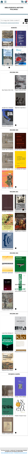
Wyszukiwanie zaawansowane (7, 22)
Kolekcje (17, 22)
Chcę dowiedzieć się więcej (7, 452)
